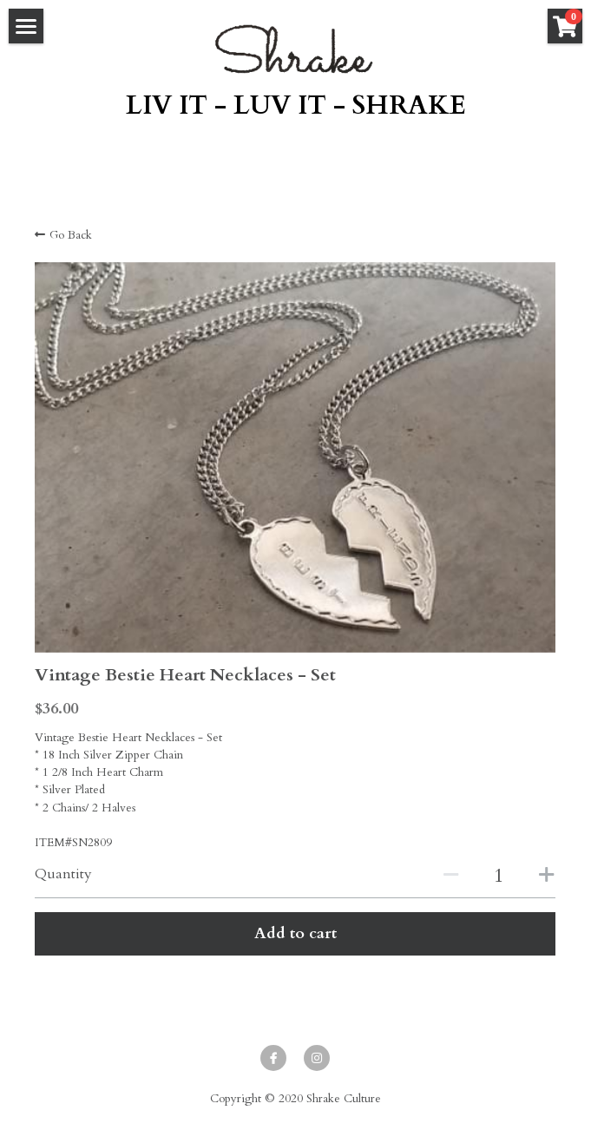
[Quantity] (499, 876)
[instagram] (317, 1058)
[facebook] (273, 1058)
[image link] (296, 49)
